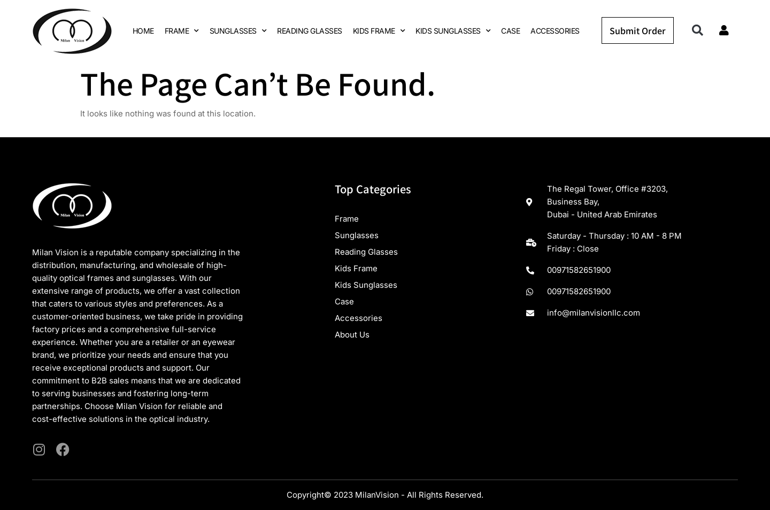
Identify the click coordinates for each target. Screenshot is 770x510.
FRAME (182, 31)
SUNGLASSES (238, 31)
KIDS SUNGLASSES (452, 31)
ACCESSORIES (555, 30)
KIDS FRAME (379, 31)
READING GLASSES (309, 30)
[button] (697, 30)
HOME (143, 30)
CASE (510, 30)
